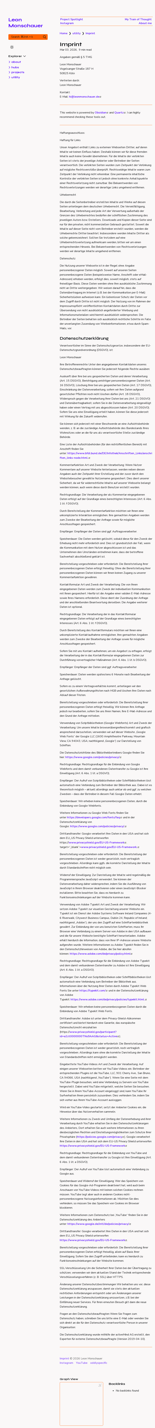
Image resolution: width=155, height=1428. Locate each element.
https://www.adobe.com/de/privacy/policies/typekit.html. (109, 999)
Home (63, 33)
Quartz (119, 113)
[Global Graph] (100, 1385)
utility (77, 33)
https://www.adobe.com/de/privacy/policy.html (101, 954)
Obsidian (101, 113)
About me (145, 23)
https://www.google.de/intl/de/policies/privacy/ (99, 1224)
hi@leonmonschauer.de (85, 97)
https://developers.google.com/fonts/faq (94, 817)
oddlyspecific (98, 1363)
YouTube (81, 1363)
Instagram (67, 23)
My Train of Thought (138, 19)
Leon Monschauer (25, 23)
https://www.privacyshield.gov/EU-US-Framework (93, 1146)
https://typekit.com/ (93, 990)
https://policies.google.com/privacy (100, 1137)
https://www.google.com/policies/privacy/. (98, 826)
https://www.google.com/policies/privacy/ (93, 757)
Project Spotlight (71, 19)
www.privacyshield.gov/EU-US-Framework (97, 842)
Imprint (90, 33)
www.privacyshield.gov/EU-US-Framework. (110, 847)
